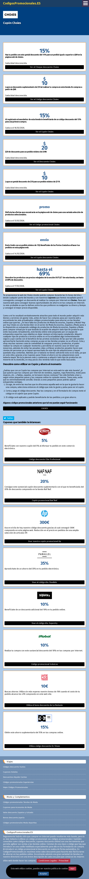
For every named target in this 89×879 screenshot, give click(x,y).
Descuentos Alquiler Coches (15, 777)
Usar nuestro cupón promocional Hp (44, 541)
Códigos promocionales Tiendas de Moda (20, 802)
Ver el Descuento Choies (44, 161)
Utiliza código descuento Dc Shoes (44, 746)
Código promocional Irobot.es (44, 664)
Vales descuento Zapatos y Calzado (18, 812)
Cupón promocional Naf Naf (44, 500)
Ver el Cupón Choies (44, 132)
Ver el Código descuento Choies (44, 99)
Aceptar (43, 874)
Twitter (8, 418)
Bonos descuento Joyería (13, 818)
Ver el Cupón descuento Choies (45, 257)
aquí (72, 868)
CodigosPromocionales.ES (22, 3)
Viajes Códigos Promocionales (15, 787)
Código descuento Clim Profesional (44, 459)
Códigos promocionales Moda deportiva (20, 823)
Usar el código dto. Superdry (44, 623)
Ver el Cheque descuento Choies (44, 67)
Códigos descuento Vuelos (14, 767)
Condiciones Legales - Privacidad (53, 860)
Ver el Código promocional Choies (45, 224)
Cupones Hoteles (10, 772)
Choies (44, 408)
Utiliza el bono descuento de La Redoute (44, 705)
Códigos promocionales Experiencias (18, 782)
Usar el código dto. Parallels (44, 582)
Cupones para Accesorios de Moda (17, 807)
